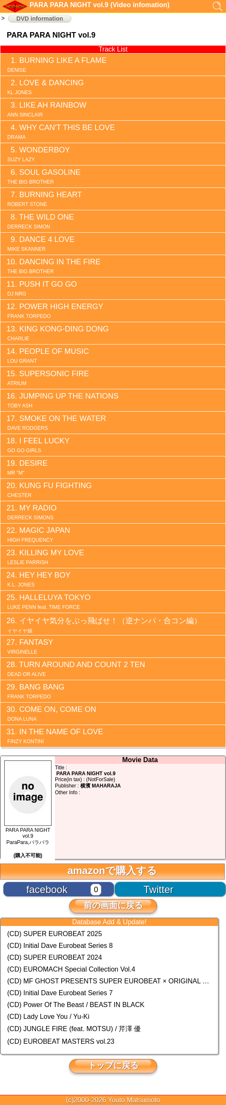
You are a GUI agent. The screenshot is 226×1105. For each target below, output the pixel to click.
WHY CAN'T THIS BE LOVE (60, 131)
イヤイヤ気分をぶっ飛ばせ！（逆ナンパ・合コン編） (103, 625)
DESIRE (26, 467)
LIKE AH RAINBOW (46, 109)
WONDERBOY (37, 154)
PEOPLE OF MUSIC (47, 355)
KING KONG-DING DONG (57, 333)
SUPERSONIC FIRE (47, 377)
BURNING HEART (43, 198)
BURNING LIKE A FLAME (56, 64)
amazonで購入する (112, 870)
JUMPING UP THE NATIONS (62, 400)
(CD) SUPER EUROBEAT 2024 (54, 957)
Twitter (159, 889)
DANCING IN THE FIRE (53, 266)
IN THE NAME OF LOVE (54, 736)
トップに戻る (113, 1065)
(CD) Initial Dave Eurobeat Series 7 (60, 992)
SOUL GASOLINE (43, 176)
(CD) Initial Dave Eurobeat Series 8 (60, 945)
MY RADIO (31, 512)
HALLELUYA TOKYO (48, 601)
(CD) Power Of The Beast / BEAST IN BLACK (75, 1004)
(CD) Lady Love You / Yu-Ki (48, 1016)
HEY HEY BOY (38, 579)
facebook (46, 889)
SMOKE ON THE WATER (56, 422)
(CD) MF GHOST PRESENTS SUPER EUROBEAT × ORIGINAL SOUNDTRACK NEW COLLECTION (109, 981)
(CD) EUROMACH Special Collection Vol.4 (71, 969)
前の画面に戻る (113, 905)
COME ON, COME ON (50, 713)
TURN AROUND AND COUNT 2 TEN (75, 668)
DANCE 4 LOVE (40, 243)
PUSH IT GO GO (41, 288)
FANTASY (29, 646)
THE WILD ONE (39, 221)
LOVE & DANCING (44, 87)
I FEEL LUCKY (37, 445)
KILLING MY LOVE (45, 556)
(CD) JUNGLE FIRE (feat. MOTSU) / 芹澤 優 (74, 1028)
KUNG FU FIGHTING (48, 489)
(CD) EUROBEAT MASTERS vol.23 (60, 1041)
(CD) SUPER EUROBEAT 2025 (54, 933)
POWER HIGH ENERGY (54, 310)
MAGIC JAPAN (38, 534)
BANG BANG (35, 691)
